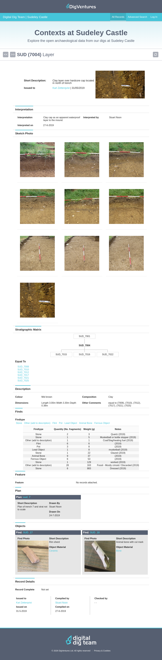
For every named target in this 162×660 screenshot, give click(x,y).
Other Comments (91, 403)
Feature (19, 482)
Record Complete (24, 589)
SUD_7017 (23, 375)
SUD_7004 (84, 345)
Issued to (21, 598)
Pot (60, 423)
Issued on (21, 607)
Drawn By (54, 503)
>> (12, 54)
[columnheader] (37, 429)
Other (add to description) (37, 423)
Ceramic (53, 550)
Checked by (101, 598)
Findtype (20, 419)
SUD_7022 (107, 354)
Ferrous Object (102, 423)
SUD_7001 (84, 336)
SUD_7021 (23, 378)
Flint (54, 423)
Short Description (27, 503)
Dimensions (21, 403)
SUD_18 (95, 532)
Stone (19, 423)
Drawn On (54, 512)
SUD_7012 (23, 372)
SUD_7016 (84, 354)
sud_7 (26, 497)
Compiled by (62, 598)
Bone (118, 550)
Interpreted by (91, 117)
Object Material (57, 547)
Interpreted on (25, 125)
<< (6, 54)
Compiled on (62, 607)
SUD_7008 (23, 366)
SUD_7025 (23, 380)
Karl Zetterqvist (61, 88)
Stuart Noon (61, 602)
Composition (89, 397)
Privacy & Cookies (102, 651)
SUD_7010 (23, 369)
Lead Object (70, 423)
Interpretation (25, 117)
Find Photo (24, 538)
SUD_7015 (61, 354)
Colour (19, 397)
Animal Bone (85, 423)
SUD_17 (28, 532)
